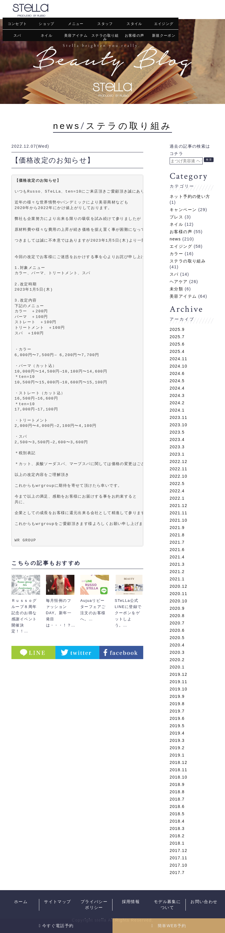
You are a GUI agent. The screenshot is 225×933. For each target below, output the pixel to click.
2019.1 (177, 754)
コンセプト (17, 24)
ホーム (21, 902)
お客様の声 (134, 35)
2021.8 (177, 534)
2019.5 (177, 725)
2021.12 (178, 505)
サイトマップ (57, 902)
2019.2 (177, 747)
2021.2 (177, 571)
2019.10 (178, 688)
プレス (176, 216)
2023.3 (177, 446)
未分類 (176, 288)
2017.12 (178, 850)
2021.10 (178, 520)
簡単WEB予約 (168, 925)
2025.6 (177, 343)
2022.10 (178, 476)
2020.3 (177, 652)
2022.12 (178, 461)
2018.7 (177, 798)
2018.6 (177, 806)
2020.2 (177, 659)
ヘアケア (179, 281)
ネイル (46, 35)
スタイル (134, 24)
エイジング (164, 24)
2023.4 (177, 439)
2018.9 (177, 784)
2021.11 (178, 512)
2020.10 (178, 600)
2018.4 (177, 821)
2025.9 (177, 329)
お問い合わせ (203, 902)
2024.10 (178, 365)
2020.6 (177, 630)
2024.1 (177, 409)
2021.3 (177, 564)
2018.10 (178, 776)
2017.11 (178, 857)
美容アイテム (76, 35)
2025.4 (177, 351)
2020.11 (178, 593)
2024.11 (178, 358)
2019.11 (178, 681)
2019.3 (177, 740)
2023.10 (178, 424)
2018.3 (177, 828)
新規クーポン (163, 35)
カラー (176, 253)
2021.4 (177, 556)
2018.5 (177, 813)
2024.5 (177, 380)
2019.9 (177, 696)
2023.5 (177, 432)
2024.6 (177, 373)
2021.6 (177, 549)
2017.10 (178, 865)
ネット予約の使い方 (190, 196)
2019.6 (177, 718)
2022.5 (177, 483)
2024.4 (177, 387)
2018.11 (178, 769)
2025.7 (177, 336)
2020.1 (177, 666)
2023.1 (177, 454)
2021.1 (177, 578)
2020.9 (177, 608)
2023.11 (178, 417)
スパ (17, 35)
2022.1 (177, 498)
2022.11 (178, 468)
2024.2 (177, 402)
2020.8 (177, 615)
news (67, 125)
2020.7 (177, 622)
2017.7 (177, 872)
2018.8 (177, 791)
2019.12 (178, 674)
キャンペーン (183, 209)
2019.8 (177, 703)
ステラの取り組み (105, 37)
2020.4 (177, 644)
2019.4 (177, 732)
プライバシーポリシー (94, 905)
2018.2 (177, 835)
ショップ (46, 24)
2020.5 (177, 637)
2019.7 (177, 710)
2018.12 (178, 762)
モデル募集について (167, 905)
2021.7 (177, 542)
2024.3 (177, 395)
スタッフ (105, 24)
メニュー (76, 24)
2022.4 (177, 490)
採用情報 (131, 902)
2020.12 (178, 586)
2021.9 (177, 527)
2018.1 (177, 843)
